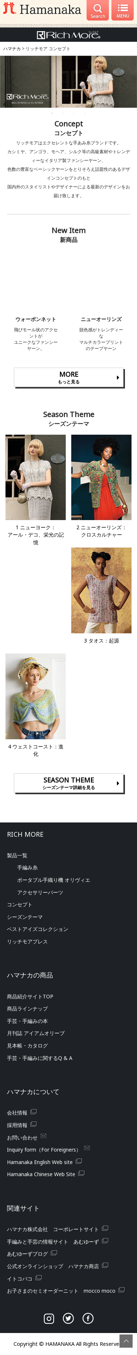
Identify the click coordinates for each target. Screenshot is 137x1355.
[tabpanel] (68, 82)
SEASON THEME (69, 783)
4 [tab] (85, 113)
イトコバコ (20, 1278)
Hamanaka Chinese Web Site (41, 1174)
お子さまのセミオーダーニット (61, 1290)
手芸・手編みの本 (27, 1020)
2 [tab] (63, 113)
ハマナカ (12, 48)
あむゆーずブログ (27, 1253)
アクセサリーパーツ (40, 892)
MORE (69, 377)
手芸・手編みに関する (39, 1057)
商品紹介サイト (30, 996)
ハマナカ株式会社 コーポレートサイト (53, 1229)
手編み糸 (27, 867)
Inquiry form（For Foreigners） (44, 1149)
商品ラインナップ (27, 1008)
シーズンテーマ (25, 916)
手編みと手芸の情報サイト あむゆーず (53, 1241)
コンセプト (20, 904)
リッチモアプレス (27, 941)
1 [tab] (52, 113)
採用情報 (17, 1125)
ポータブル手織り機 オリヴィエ (53, 879)
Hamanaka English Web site (40, 1162)
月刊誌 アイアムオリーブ (36, 1033)
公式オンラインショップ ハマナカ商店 (53, 1266)
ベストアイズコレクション (37, 928)
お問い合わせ (22, 1137)
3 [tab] (74, 113)
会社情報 (17, 1112)
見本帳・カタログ (27, 1045)
